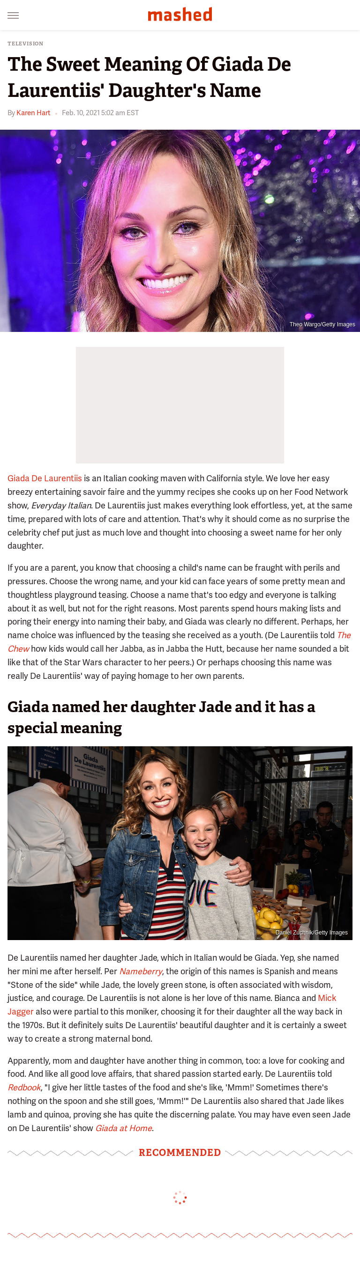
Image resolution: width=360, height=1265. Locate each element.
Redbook (24, 1087)
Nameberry (140, 971)
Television (26, 43)
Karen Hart (33, 113)
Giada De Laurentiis (45, 478)
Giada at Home (123, 1128)
